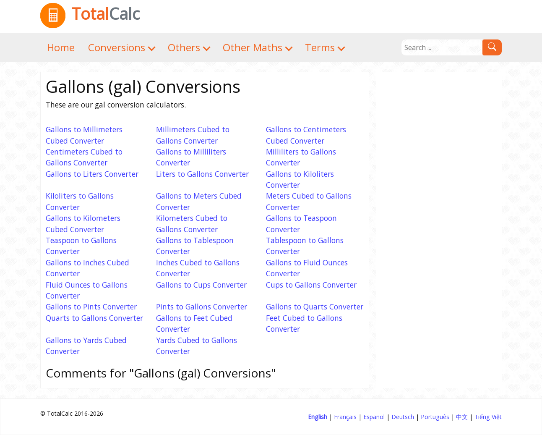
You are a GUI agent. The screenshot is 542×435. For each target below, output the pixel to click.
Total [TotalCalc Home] (90, 13)
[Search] (441, 47)
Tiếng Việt (488, 417)
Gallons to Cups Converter (201, 285)
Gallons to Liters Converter (92, 174)
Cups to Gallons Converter (311, 285)
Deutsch (402, 417)
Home (61, 47)
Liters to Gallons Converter (202, 174)
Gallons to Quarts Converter (314, 306)
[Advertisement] (439, 198)
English (317, 417)
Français (345, 417)
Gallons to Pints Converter (91, 306)
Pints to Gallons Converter (201, 306)
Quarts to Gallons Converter (94, 318)
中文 (462, 417)
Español (374, 417)
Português (435, 417)
